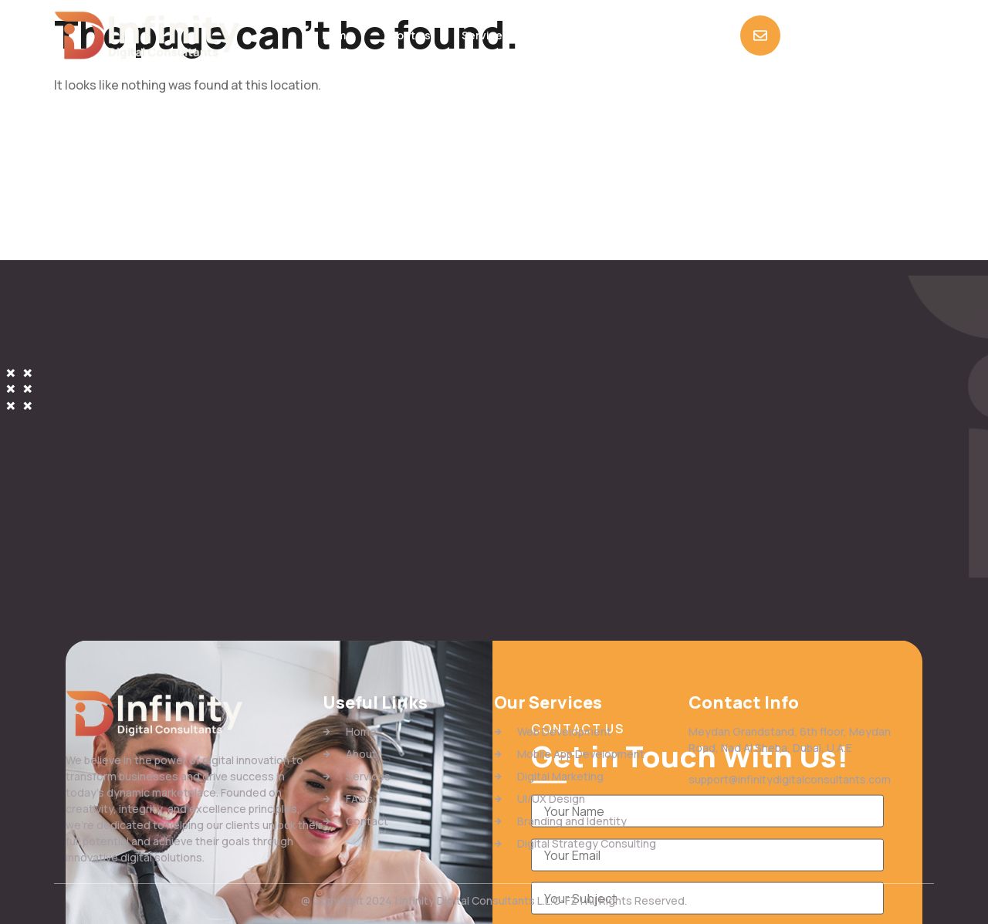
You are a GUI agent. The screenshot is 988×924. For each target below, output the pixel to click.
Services (485, 35)
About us (407, 35)
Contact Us (628, 35)
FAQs (553, 35)
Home (337, 35)
